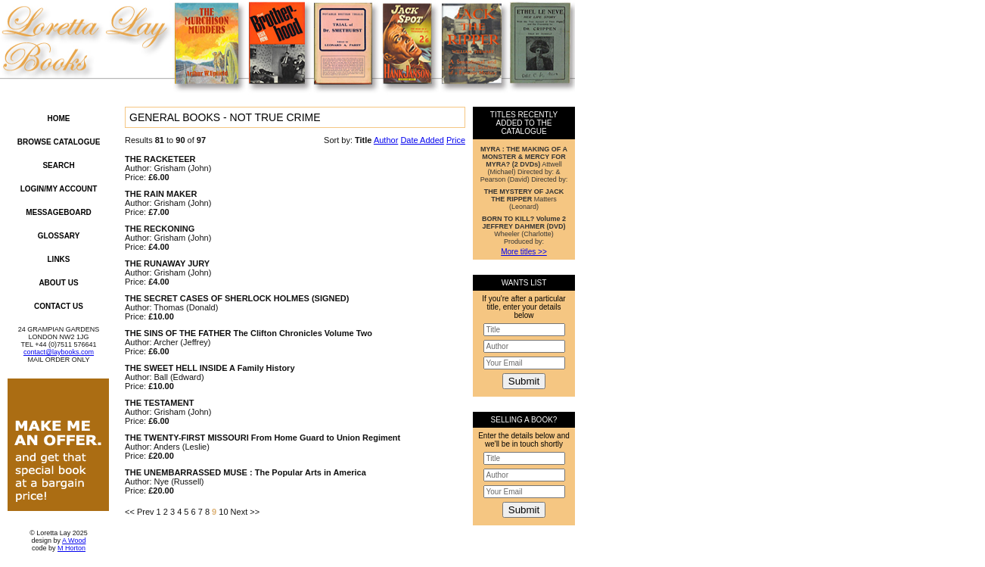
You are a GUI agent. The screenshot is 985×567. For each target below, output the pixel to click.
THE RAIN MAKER (161, 193)
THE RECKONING (159, 228)
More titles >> (524, 252)
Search (58, 165)
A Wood (73, 540)
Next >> (245, 511)
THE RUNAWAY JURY (167, 263)
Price (455, 140)
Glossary (59, 236)
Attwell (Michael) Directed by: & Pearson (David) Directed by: (524, 164)
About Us (58, 283)
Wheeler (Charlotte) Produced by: (524, 230)
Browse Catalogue (59, 142)
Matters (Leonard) (524, 199)
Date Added (422, 140)
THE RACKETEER (160, 159)
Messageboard (59, 212)
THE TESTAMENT (159, 402)
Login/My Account (59, 189)
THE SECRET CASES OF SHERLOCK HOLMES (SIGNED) (237, 298)
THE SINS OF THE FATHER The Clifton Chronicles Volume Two (248, 333)
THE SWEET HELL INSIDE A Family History (210, 367)
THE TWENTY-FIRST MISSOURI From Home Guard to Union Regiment (262, 437)
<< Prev (139, 511)
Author (386, 140)
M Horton (71, 548)
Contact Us (58, 306)
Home (59, 118)
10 (223, 511)
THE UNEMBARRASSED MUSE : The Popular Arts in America (245, 472)
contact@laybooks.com (58, 352)
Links (59, 259)
